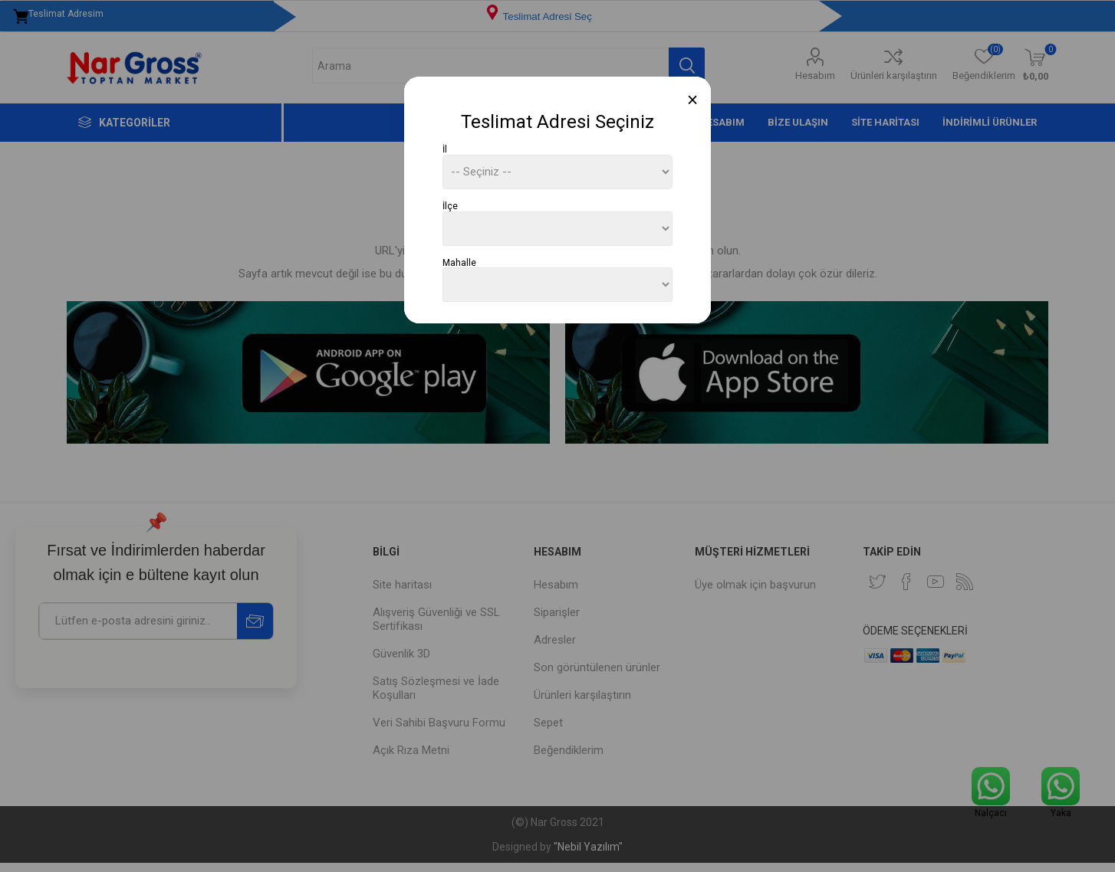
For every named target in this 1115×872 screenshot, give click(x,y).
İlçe (450, 206)
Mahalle (459, 262)
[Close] (693, 100)
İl (444, 149)
